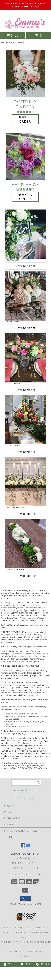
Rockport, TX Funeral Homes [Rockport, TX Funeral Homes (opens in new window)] (17, 928)
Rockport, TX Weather (13, 942)
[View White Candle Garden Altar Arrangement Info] (25, 481)
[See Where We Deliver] (25, 798)
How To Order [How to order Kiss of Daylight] (26, 452)
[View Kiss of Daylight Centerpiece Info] (25, 419)
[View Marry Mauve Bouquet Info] (25, 156)
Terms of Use (25, 956)
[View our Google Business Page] (28, 846)
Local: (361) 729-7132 (25, 868)
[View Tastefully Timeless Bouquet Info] (25, 73)
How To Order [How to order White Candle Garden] (26, 514)
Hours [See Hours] (42, 964)
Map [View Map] (25, 964)
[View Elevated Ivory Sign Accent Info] (25, 234)
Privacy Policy (13, 951)
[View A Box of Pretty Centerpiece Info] (25, 357)
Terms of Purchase (33, 951)
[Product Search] (26, 782)
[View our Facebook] (23, 846)
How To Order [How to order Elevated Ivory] (26, 266)
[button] (25, 898)
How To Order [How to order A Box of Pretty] (26, 390)
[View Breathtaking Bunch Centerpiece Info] (25, 543)
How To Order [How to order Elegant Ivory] (26, 328)
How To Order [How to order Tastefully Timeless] (25, 119)
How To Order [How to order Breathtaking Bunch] (26, 576)
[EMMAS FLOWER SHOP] (25, 28)
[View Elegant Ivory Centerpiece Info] (25, 296)
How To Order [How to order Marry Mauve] (25, 196)
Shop (12, 35)
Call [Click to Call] (8, 964)
